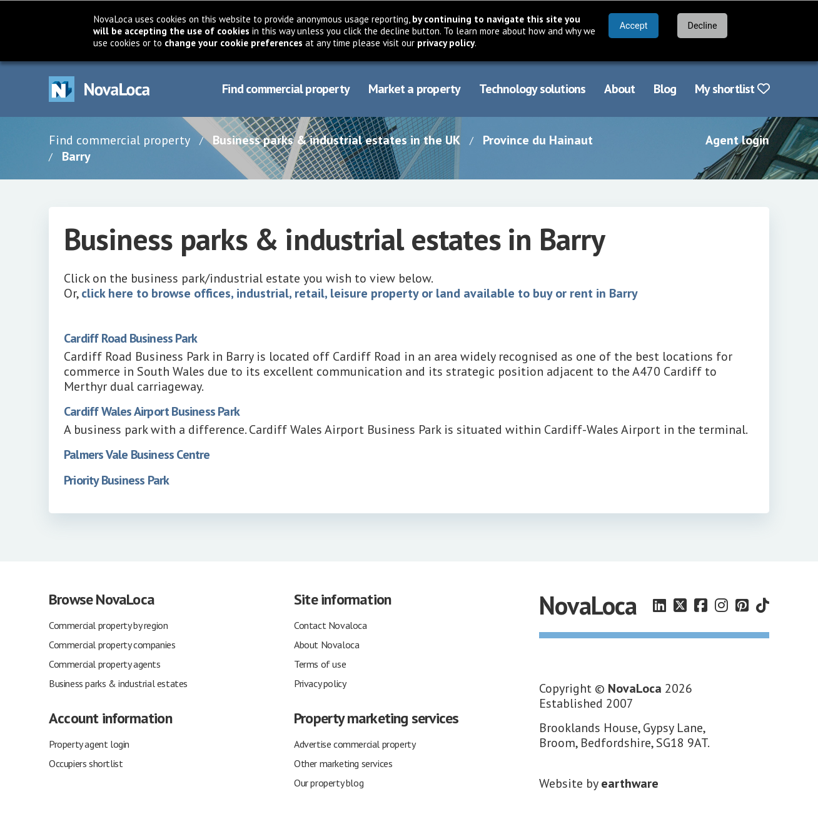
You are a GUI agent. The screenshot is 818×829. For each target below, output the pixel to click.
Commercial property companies (112, 644)
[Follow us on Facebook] (700, 606)
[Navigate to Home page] (99, 89)
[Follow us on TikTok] (762, 606)
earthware (630, 783)
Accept (634, 26)
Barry (76, 156)
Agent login (737, 140)
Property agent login (89, 744)
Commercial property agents (105, 664)
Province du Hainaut (538, 140)
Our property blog (328, 782)
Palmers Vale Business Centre (137, 454)
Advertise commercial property (354, 744)
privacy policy (446, 43)
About (619, 89)
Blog (665, 89)
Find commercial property (286, 89)
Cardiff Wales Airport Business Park (152, 411)
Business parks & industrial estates (118, 683)
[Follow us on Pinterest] (742, 606)
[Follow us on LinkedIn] (659, 606)
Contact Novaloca (330, 625)
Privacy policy (320, 683)
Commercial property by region (108, 625)
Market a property (414, 89)
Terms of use (320, 664)
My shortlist (732, 89)
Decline (702, 26)
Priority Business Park (116, 480)
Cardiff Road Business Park (130, 338)
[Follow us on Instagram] (721, 606)
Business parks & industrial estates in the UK (336, 140)
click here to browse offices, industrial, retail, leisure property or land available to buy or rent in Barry (359, 293)
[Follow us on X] (680, 606)
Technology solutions (532, 89)
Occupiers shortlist (86, 763)
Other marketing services (343, 763)
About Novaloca (326, 644)
